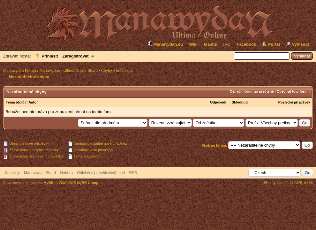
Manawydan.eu (165, 44)
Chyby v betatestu (116, 70)
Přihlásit (49, 56)
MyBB (49, 183)
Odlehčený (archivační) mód (101, 173)
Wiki (193, 44)
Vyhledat (300, 44)
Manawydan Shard (40, 173)
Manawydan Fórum (19, 70)
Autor (33, 102)
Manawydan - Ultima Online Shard (68, 70)
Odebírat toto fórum (293, 91)
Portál (274, 44)
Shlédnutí (240, 102)
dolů (20, 102)
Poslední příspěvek (294, 102)
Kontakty (12, 173)
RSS (133, 173)
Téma (10, 102)
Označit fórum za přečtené (252, 91)
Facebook (246, 44)
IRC (226, 44)
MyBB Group (87, 183)
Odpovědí (218, 102)
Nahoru (66, 173)
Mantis (210, 44)
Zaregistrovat (75, 56)
